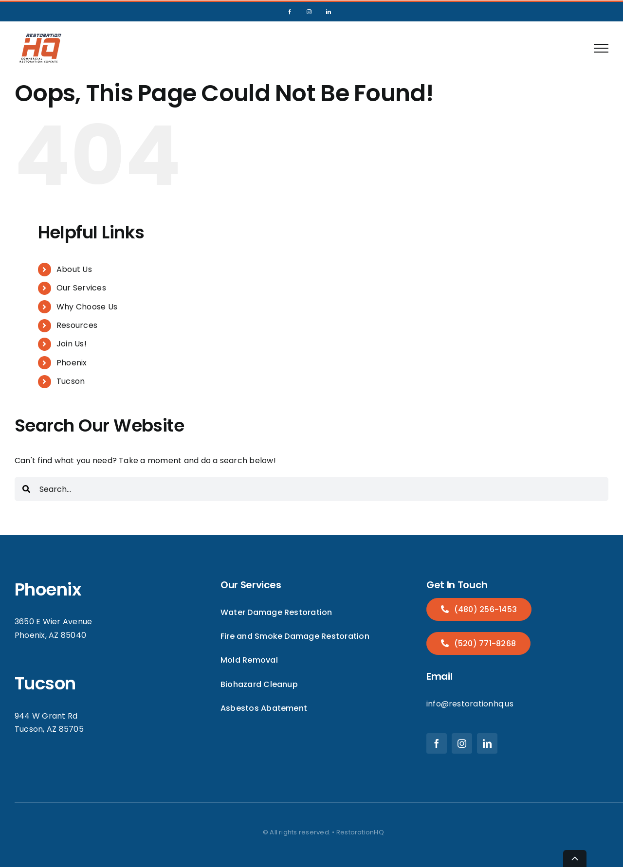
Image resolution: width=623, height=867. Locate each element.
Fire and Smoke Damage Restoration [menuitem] (294, 636)
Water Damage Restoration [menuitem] (276, 612)
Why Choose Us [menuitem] (86, 306)
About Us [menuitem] (74, 269)
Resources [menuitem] (76, 325)
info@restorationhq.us (469, 703)
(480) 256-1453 (484, 609)
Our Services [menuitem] (81, 287)
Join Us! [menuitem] (71, 343)
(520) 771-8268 (484, 643)
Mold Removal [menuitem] (249, 660)
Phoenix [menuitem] (71, 362)
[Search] (26, 489)
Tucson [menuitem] (70, 381)
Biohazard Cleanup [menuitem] (259, 684)
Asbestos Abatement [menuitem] (263, 708)
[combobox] (311, 489)
